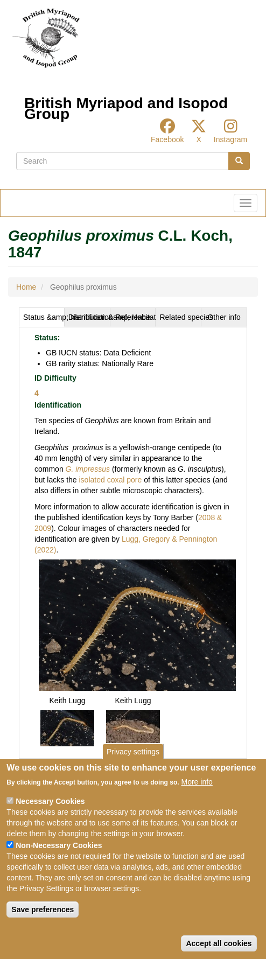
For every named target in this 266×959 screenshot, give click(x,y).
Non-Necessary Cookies (59, 845)
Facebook (167, 139)
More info (197, 782)
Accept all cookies (218, 943)
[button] (137, 624)
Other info (223, 317)
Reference (132, 317)
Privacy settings (133, 751)
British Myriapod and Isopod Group (126, 106)
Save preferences (42, 909)
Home (26, 287)
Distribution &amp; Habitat (89, 317)
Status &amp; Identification (44, 317)
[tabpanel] (133, 543)
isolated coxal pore (109, 479)
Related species (180, 317)
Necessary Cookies (50, 801)
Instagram (230, 139)
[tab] (42, 317)
